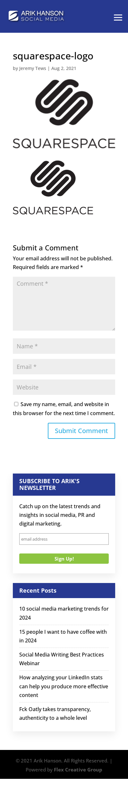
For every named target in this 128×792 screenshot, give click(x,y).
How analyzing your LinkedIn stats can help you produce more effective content (63, 686)
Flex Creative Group (78, 769)
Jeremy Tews (32, 68)
